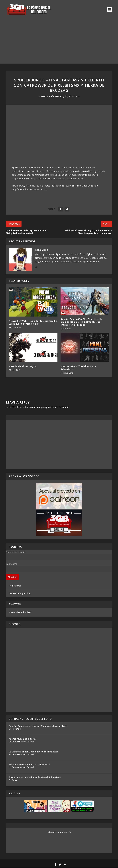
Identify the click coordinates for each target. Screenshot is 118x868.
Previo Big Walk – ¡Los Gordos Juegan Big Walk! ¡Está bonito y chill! (33, 322)
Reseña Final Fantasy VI (23, 366)
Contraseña (11, 564)
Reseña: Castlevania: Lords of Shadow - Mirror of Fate (38, 726)
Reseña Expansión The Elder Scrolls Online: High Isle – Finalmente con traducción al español (81, 322)
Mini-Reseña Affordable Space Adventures (78, 368)
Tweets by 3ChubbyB (20, 612)
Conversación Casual (23, 741)
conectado (35, 407)
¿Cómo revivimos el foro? (22, 739)
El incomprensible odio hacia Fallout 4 (29, 764)
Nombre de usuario (15, 552)
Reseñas (16, 729)
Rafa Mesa (55, 96)
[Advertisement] (59, 42)
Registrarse (15, 586)
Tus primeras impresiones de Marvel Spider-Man (35, 777)
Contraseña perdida (19, 593)
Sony (14, 780)
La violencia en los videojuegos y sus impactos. (34, 751)
